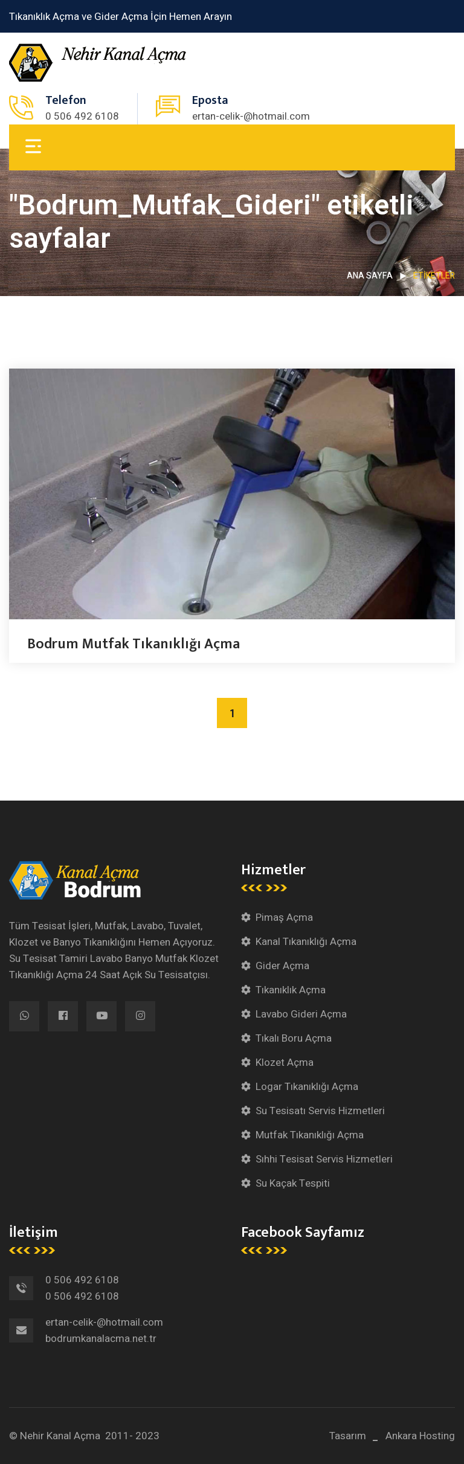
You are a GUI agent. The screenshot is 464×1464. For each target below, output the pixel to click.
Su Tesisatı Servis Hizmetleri (320, 1110)
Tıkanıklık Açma (291, 990)
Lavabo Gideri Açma (301, 1014)
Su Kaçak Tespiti (293, 1183)
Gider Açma (282, 965)
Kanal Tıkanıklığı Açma (306, 941)
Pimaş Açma (284, 917)
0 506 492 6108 (82, 116)
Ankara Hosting (420, 1435)
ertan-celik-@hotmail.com (251, 116)
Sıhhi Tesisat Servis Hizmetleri (324, 1159)
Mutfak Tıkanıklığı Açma (310, 1135)
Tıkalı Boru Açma (294, 1038)
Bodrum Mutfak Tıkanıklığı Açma (133, 644)
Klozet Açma (285, 1062)
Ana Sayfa (370, 275)
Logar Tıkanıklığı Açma (307, 1086)
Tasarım (347, 1435)
